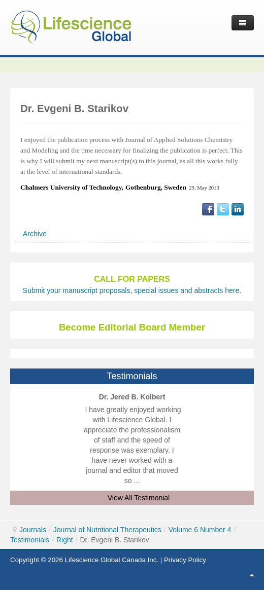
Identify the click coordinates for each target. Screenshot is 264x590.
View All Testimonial (139, 498)
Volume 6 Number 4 (200, 530)
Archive (35, 234)
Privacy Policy (185, 560)
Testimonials (29, 540)
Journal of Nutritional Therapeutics (107, 530)
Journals (32, 530)
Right (64, 540)
